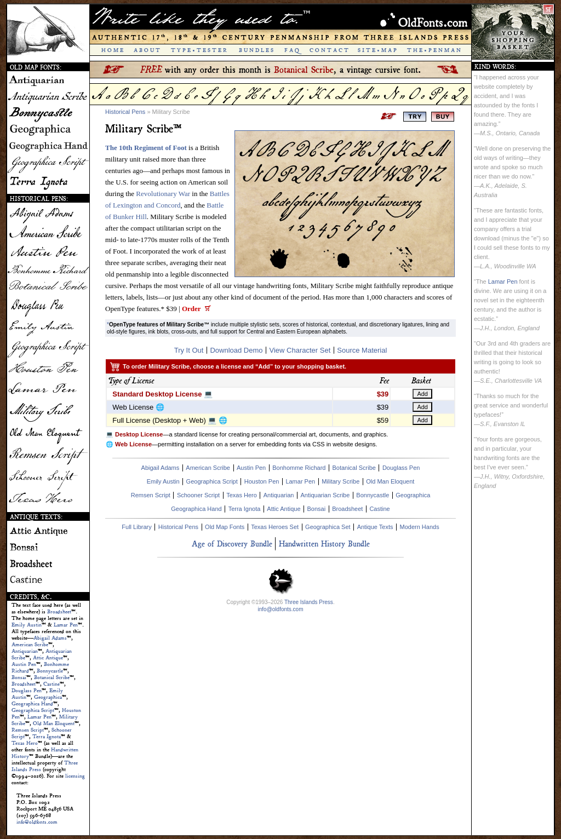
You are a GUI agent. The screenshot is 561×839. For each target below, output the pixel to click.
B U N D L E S (256, 50)
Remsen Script (28, 730)
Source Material (362, 350)
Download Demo (236, 350)
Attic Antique (48, 658)
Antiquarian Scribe (325, 495)
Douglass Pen (27, 690)
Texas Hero (25, 743)
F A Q (291, 50)
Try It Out (189, 350)
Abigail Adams (50, 638)
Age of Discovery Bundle (232, 543)
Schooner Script (198, 495)
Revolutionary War (163, 193)
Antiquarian (25, 651)
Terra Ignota (46, 736)
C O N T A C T (329, 50)
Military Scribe (340, 481)
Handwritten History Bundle (324, 543)
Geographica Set (328, 527)
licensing (75, 776)
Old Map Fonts (224, 527)
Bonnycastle (50, 671)
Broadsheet (59, 612)
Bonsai (19, 677)
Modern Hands (419, 527)
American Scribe (30, 644)
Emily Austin (27, 625)
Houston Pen (261, 481)
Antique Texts (375, 527)
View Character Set (300, 350)
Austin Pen (24, 664)
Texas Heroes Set (275, 527)
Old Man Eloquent (54, 723)
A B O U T (147, 50)
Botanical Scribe (52, 677)
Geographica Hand (32, 704)
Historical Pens (125, 111)
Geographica (48, 697)
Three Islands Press (308, 602)
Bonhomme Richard (298, 467)
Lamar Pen (66, 625)
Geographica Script (33, 710)
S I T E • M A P (377, 50)
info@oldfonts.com (37, 822)
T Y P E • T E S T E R (199, 50)
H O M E (112, 50)
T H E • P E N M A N (434, 50)
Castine (51, 684)
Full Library (136, 527)
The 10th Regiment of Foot (146, 147)
